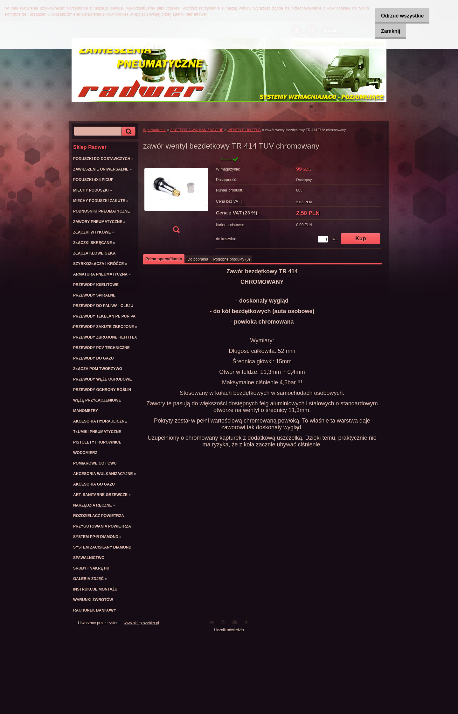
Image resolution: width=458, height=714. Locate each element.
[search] (127, 131)
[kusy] (323, 239)
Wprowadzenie (154, 130)
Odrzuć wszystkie (397, 15)
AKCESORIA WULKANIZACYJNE (197, 130)
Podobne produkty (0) (231, 259)
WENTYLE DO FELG (244, 130)
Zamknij (385, 31)
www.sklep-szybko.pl (141, 623)
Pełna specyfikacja (163, 258)
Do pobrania (197, 259)
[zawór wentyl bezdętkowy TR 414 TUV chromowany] (176, 197)
